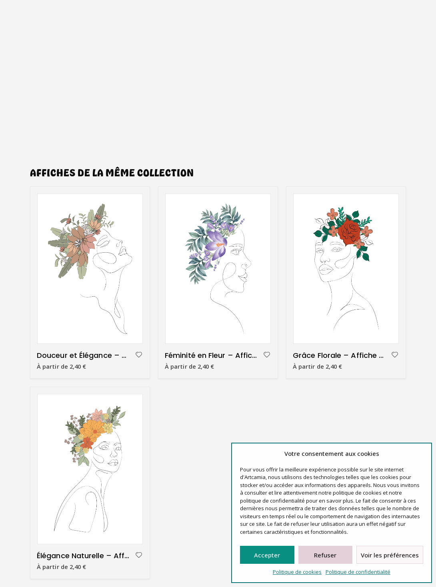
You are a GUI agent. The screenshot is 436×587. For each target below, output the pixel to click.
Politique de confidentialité (358, 571)
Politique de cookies (297, 571)
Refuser (325, 555)
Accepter (267, 555)
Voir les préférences (390, 555)
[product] (90, 269)
